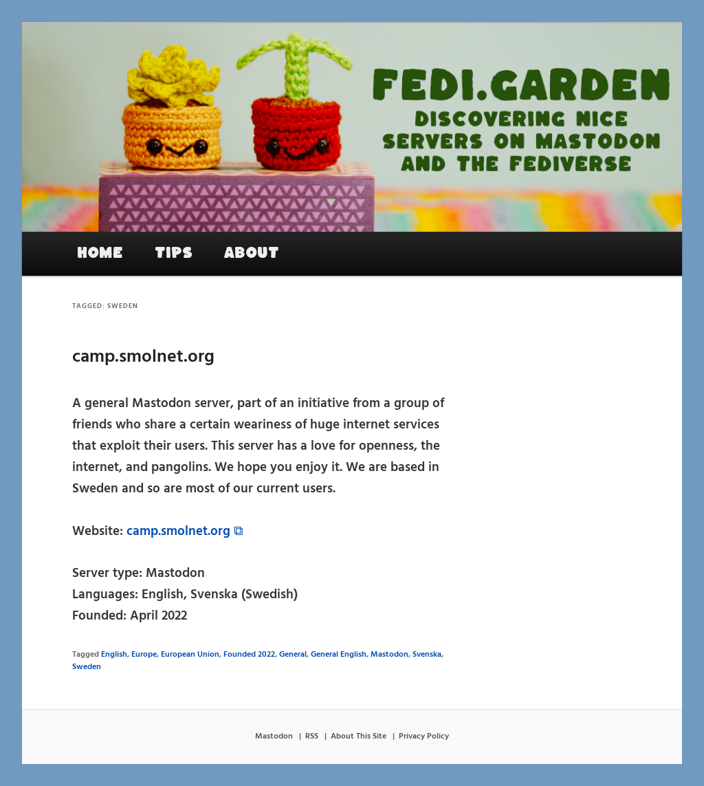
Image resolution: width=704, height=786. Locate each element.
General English (338, 654)
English (114, 654)
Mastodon (389, 654)
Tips (173, 253)
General (293, 654)
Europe (144, 654)
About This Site (358, 736)
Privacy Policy (424, 736)
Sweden (86, 667)
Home (100, 253)
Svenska (426, 654)
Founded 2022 (249, 654)
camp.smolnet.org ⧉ (184, 531)
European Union (190, 654)
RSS (311, 736)
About (251, 253)
